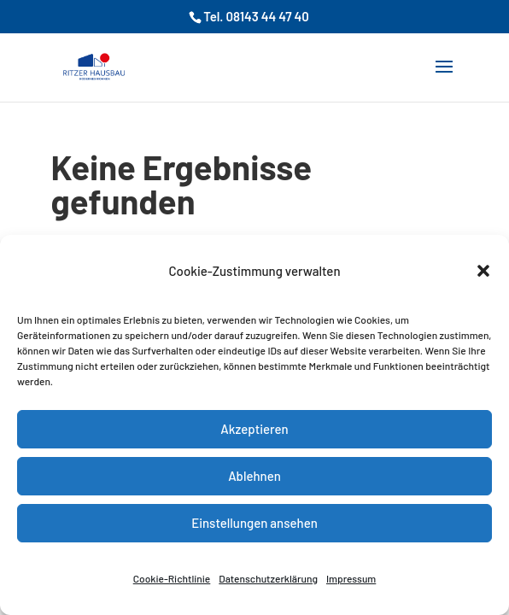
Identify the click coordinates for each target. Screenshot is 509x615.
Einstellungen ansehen (254, 522)
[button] (483, 270)
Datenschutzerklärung (268, 578)
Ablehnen (254, 475)
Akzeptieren (254, 428)
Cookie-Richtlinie (172, 578)
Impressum (351, 578)
